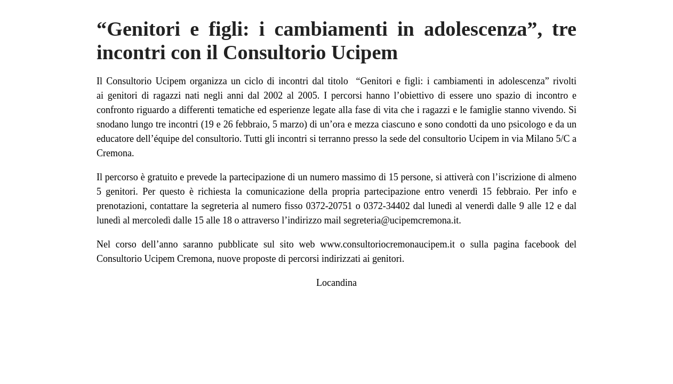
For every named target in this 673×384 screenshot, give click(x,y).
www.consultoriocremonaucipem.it (387, 244)
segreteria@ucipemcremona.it (401, 220)
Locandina (336, 282)
